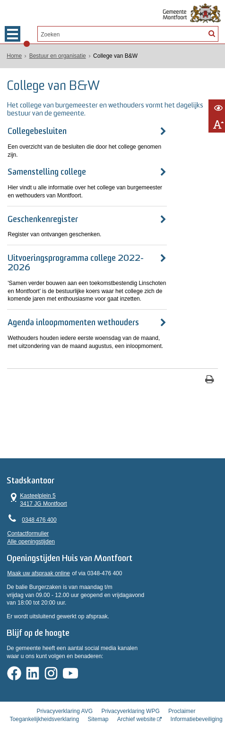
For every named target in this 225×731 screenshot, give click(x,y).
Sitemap (97, 704)
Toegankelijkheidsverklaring (44, 704)
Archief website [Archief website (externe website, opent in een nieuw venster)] (136, 704)
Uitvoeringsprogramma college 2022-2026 (87, 250)
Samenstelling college (47, 164)
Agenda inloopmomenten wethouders (73, 305)
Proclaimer (181, 696)
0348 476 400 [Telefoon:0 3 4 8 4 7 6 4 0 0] (39, 504)
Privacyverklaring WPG (130, 696)
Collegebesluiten (37, 131)
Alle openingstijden (31, 526)
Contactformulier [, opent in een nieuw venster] (28, 518)
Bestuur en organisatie (57, 56)
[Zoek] (211, 33)
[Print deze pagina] (210, 362)
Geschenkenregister (43, 211)
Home (14, 56)
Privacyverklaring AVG (65, 696)
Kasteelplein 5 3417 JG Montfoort (37, 484)
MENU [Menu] (12, 34)
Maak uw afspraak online (38, 561)
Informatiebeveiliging (197, 704)
